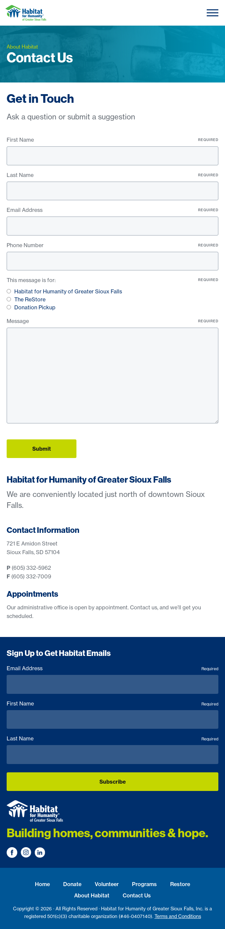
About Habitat (91, 895)
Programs (144, 884)
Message (112, 321)
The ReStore (30, 299)
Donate (72, 884)
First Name (112, 139)
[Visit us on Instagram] (26, 852)
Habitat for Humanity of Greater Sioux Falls (68, 291)
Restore (180, 884)
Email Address (112, 210)
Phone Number (112, 245)
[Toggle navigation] (212, 13)
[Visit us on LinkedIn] (40, 852)
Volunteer (107, 884)
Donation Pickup (35, 307)
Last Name (112, 175)
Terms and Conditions (178, 916)
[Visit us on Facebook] (12, 852)
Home (42, 884)
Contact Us (137, 895)
